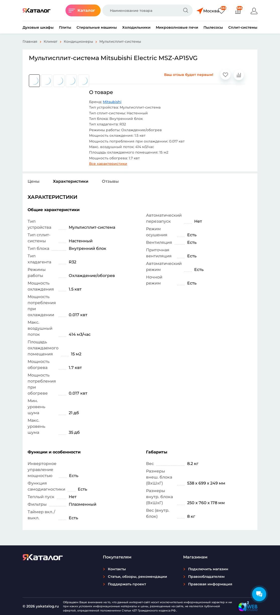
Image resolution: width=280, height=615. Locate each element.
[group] (34, 80)
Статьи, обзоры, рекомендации (137, 576)
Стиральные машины (97, 27)
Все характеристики (108, 163)
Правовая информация (210, 584)
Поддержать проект (127, 584)
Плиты (65, 27)
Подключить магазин (208, 569)
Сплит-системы (242, 27)
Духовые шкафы (38, 27)
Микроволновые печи (177, 27)
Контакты (117, 569)
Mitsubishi (112, 102)
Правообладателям (206, 576)
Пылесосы (213, 27)
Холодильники (136, 27)
